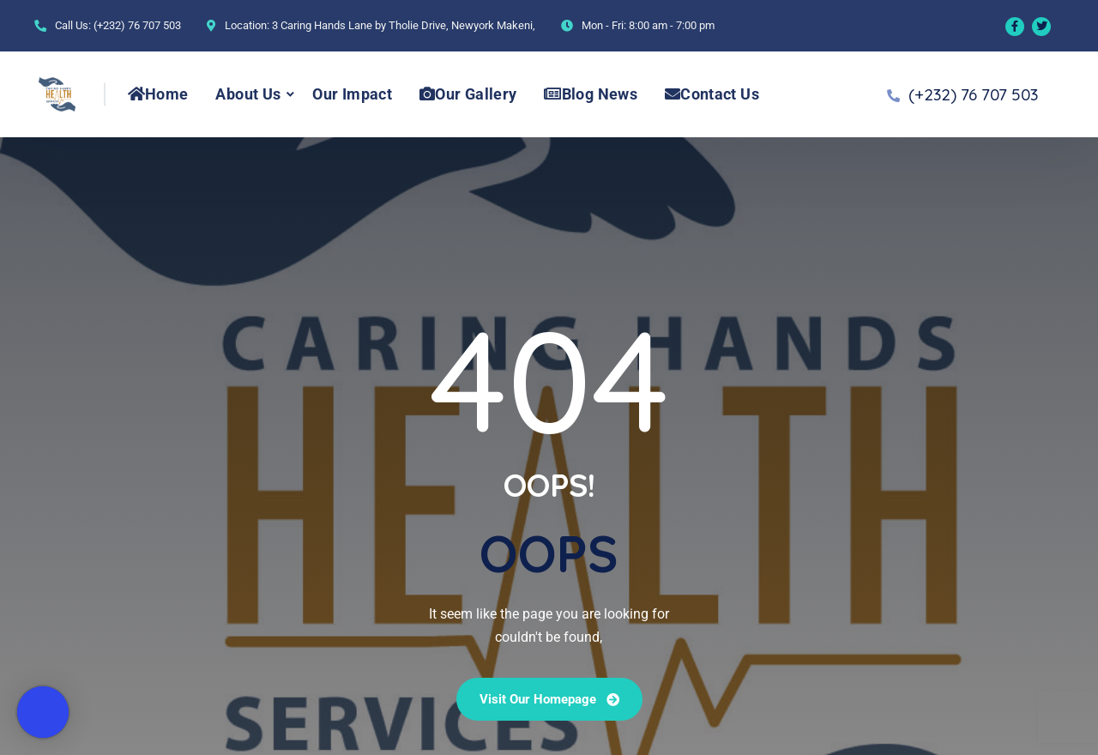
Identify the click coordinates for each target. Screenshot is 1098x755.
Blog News (590, 94)
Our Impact (352, 94)
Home (158, 94)
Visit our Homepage (549, 699)
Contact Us (712, 94)
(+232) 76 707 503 (137, 25)
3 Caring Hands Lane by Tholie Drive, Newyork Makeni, (403, 25)
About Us (248, 94)
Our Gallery (467, 94)
